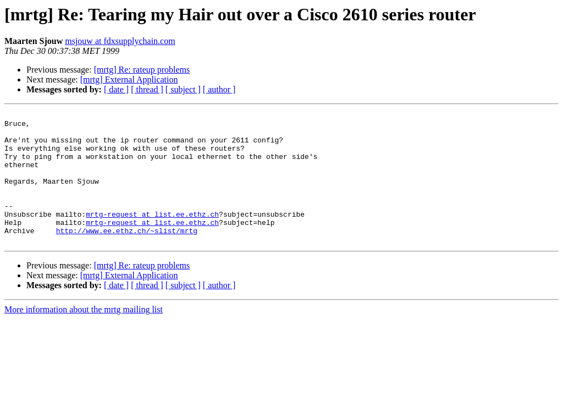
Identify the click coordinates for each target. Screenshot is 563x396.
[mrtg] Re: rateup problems (142, 69)
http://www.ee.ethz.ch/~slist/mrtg (126, 255)
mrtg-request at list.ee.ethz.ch (152, 235)
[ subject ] (183, 89)
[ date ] (116, 89)
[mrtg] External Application (129, 79)
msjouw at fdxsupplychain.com (120, 41)
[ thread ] (147, 89)
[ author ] (219, 89)
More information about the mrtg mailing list (83, 335)
